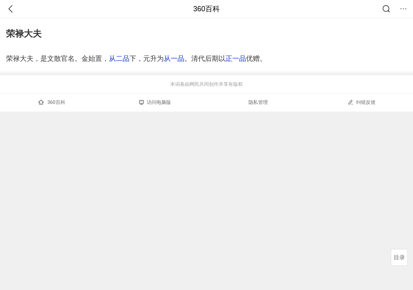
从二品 (119, 58)
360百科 (206, 9)
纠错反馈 (361, 102)
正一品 (235, 58)
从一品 (174, 58)
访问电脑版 (155, 102)
